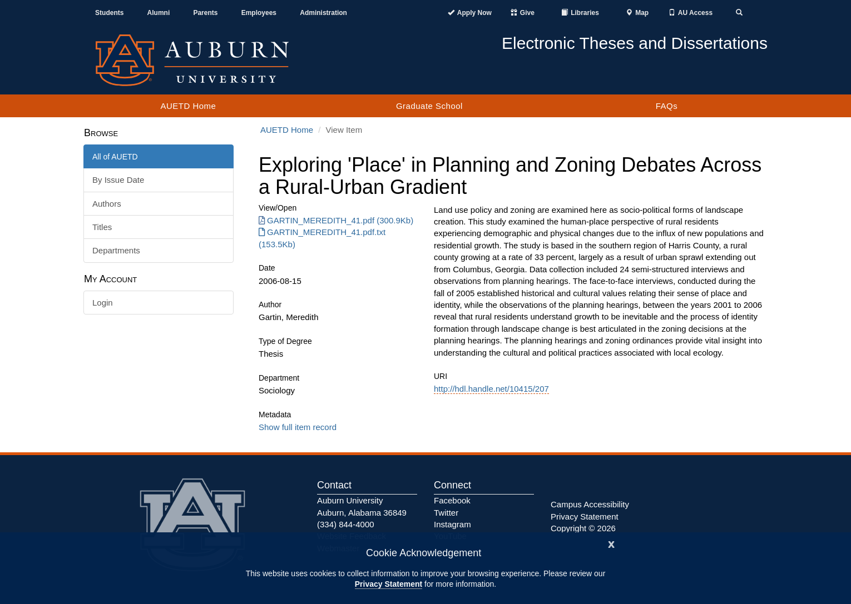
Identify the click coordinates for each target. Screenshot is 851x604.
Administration (323, 13)
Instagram (452, 524)
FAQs (667, 106)
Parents (205, 13)
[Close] (611, 543)
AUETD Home (188, 106)
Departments (116, 250)
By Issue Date (118, 179)
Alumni (158, 13)
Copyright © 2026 (583, 528)
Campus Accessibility (590, 504)
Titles (102, 227)
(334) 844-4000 (345, 524)
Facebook (452, 500)
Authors (106, 203)
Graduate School (429, 106)
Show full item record (298, 427)
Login (102, 302)
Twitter (446, 512)
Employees (258, 13)
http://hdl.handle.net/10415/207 (491, 388)
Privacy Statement (388, 584)
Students (109, 13)
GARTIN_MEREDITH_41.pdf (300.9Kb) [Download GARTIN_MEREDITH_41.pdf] (336, 220)
